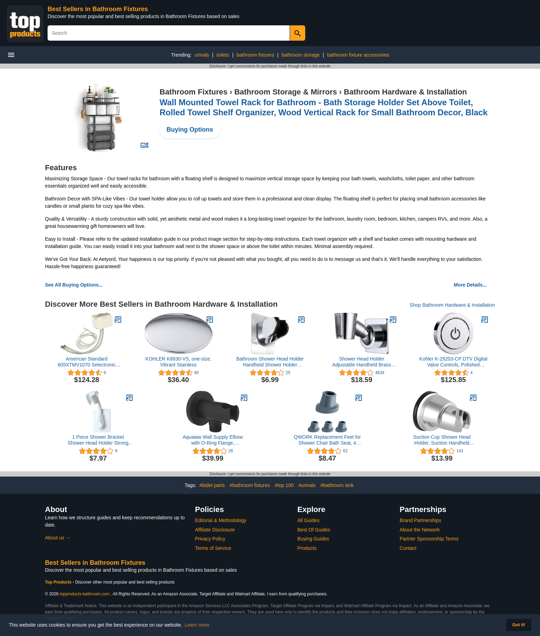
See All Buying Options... (74, 285)
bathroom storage (301, 55)
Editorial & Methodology (221, 520)
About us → (57, 537)
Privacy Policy (210, 539)
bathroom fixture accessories (358, 55)
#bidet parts (212, 485)
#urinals (307, 485)
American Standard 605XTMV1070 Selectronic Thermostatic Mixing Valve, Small (87, 362)
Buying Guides (313, 539)
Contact (408, 548)
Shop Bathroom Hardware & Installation (452, 305)
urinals (202, 55)
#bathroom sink (337, 485)
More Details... (470, 285)
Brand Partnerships (420, 520)
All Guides (308, 520)
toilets (222, 55)
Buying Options (190, 129)
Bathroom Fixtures (194, 92)
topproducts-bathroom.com (84, 594)
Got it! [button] (518, 624)
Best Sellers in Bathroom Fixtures (98, 9)
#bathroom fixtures (250, 485)
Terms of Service (213, 548)
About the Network (420, 529)
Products (306, 548)
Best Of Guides (313, 529)
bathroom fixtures (255, 55)
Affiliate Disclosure (215, 529)
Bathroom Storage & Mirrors (285, 92)
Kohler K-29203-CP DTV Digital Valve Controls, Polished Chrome (453, 362)
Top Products (59, 582)
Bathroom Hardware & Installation (405, 92)
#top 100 (284, 485)
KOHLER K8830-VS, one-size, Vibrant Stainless (178, 361)
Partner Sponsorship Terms (429, 539)
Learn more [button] (197, 625)
